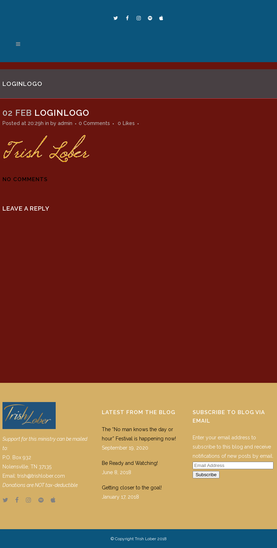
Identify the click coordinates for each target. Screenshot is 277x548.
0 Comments (94, 123)
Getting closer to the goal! (132, 487)
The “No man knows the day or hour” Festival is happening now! (139, 434)
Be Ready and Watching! (130, 463)
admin (65, 123)
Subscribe (205, 474)
